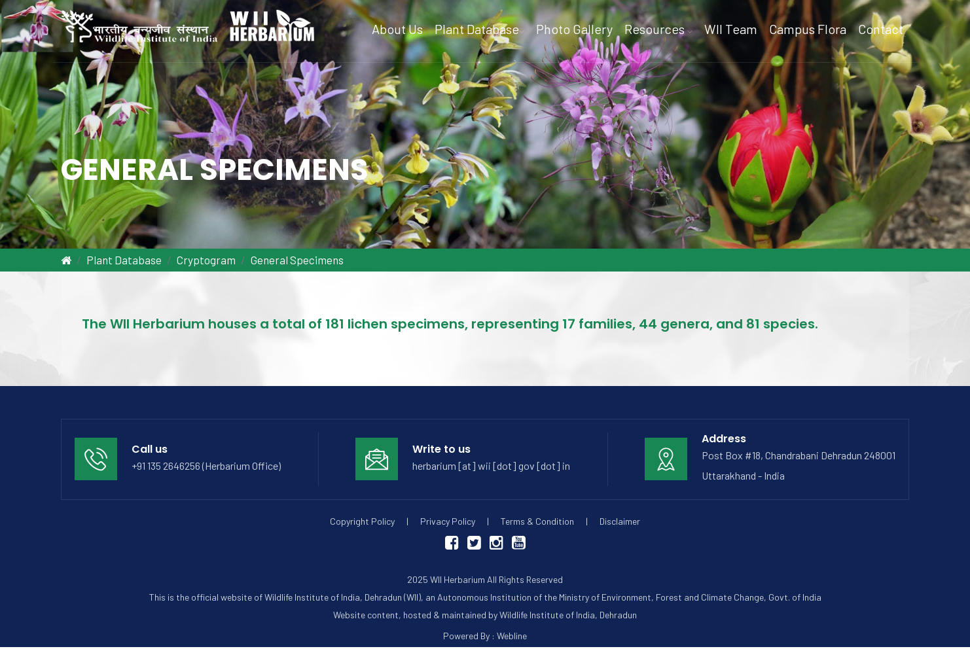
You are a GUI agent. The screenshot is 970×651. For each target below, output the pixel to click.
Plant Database (124, 259)
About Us (397, 29)
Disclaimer (620, 521)
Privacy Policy (447, 521)
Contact (880, 29)
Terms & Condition (537, 521)
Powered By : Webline (485, 635)
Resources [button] (658, 29)
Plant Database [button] (479, 29)
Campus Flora (807, 29)
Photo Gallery (574, 29)
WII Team (730, 29)
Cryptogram (206, 259)
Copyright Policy (362, 521)
